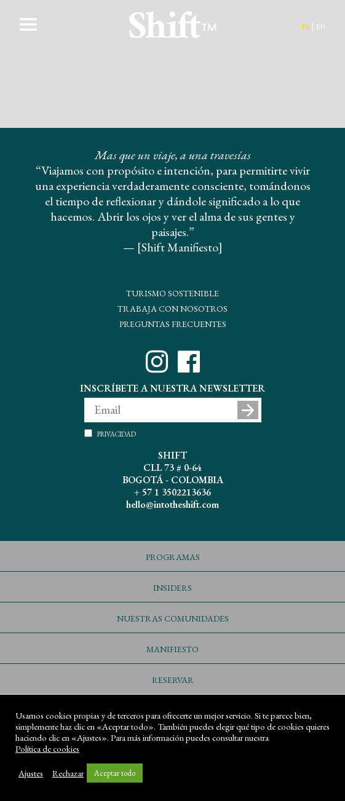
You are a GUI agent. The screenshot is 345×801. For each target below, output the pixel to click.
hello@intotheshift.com (172, 504)
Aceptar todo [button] (114, 773)
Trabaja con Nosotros (172, 307)
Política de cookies (47, 748)
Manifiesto (172, 648)
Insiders (172, 586)
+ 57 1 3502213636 (172, 492)
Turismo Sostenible (172, 292)
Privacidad (116, 433)
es (305, 25)
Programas (173, 556)
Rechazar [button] (68, 773)
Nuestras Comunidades (173, 617)
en (320, 25)
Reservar (173, 679)
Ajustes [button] (30, 773)
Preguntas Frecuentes (172, 323)
